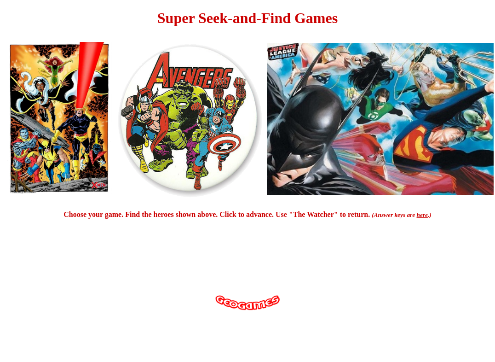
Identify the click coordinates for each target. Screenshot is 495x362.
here (422, 214)
